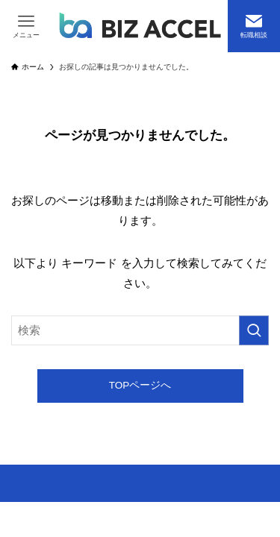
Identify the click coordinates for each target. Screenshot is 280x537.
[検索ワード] (140, 330)
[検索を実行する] (254, 330)
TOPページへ (140, 385)
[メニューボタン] (26, 26)
